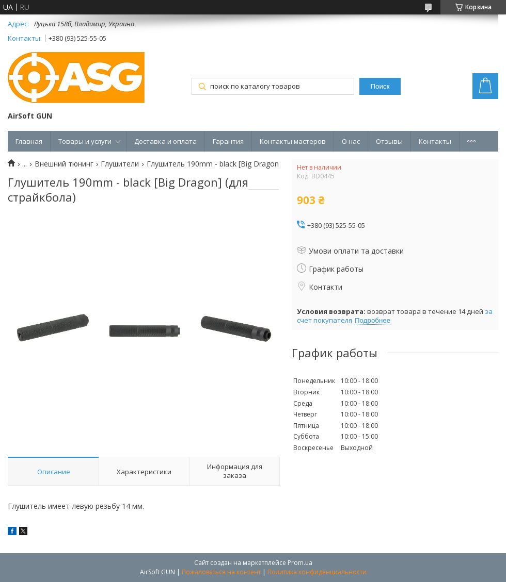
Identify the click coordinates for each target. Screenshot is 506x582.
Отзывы (389, 141)
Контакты (435, 141)
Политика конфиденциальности (317, 572)
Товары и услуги (85, 141)
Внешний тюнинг (64, 164)
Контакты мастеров (293, 141)
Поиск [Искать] (380, 86)
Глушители (120, 164)
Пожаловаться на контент (221, 572)
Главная (28, 141)
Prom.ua (300, 562)
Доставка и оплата (165, 141)
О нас (351, 141)
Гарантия (228, 141)
